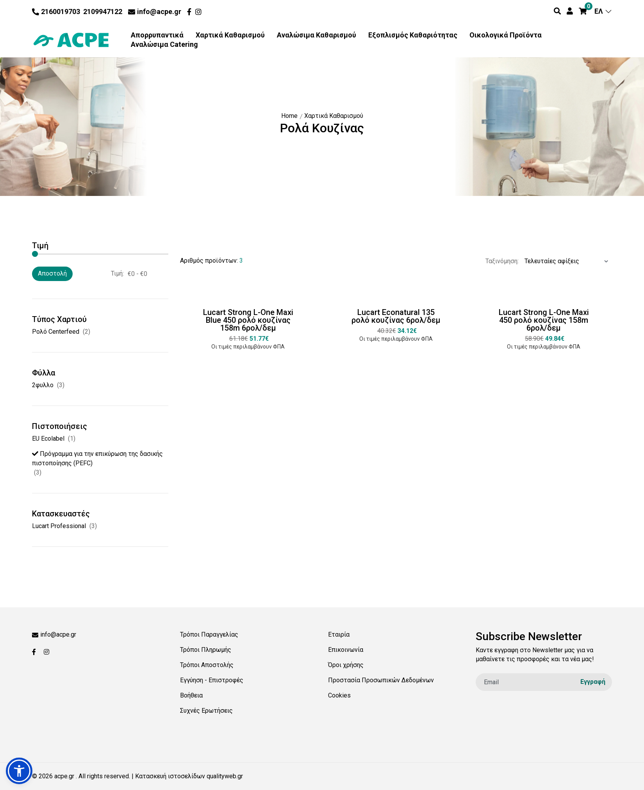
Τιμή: (117, 273)
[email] (544, 682)
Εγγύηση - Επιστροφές (211, 680)
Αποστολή (52, 273)
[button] (19, 771)
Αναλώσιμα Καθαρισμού (316, 35)
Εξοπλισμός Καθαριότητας (412, 35)
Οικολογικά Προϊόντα (505, 35)
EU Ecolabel (48, 438)
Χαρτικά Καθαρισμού (230, 35)
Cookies (339, 695)
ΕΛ (603, 11)
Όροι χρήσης (346, 665)
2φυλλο (43, 385)
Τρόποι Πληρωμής (205, 649)
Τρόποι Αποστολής (207, 665)
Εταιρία (339, 634)
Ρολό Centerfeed (55, 331)
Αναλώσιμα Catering (164, 44)
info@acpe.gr (154, 11)
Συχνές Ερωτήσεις (206, 710)
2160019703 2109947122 (77, 11)
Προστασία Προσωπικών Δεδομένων (381, 680)
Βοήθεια (191, 695)
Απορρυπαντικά (157, 35)
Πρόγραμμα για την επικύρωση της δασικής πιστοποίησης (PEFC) (97, 458)
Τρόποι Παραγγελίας (209, 634)
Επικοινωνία (345, 649)
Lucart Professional (59, 526)
